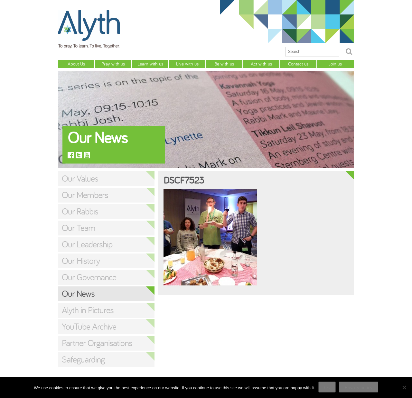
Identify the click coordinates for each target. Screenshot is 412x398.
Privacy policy (358, 387)
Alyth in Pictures (88, 309)
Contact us (298, 64)
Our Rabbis (80, 211)
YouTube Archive (89, 326)
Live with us (187, 64)
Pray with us (113, 64)
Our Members (85, 194)
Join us (335, 64)
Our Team (78, 227)
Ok (327, 387)
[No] (404, 387)
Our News (78, 293)
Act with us (261, 64)
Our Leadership (87, 244)
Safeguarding (83, 359)
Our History (81, 260)
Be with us (224, 64)
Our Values (80, 178)
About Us (76, 64)
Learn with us (150, 64)
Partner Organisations (97, 342)
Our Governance (89, 277)
